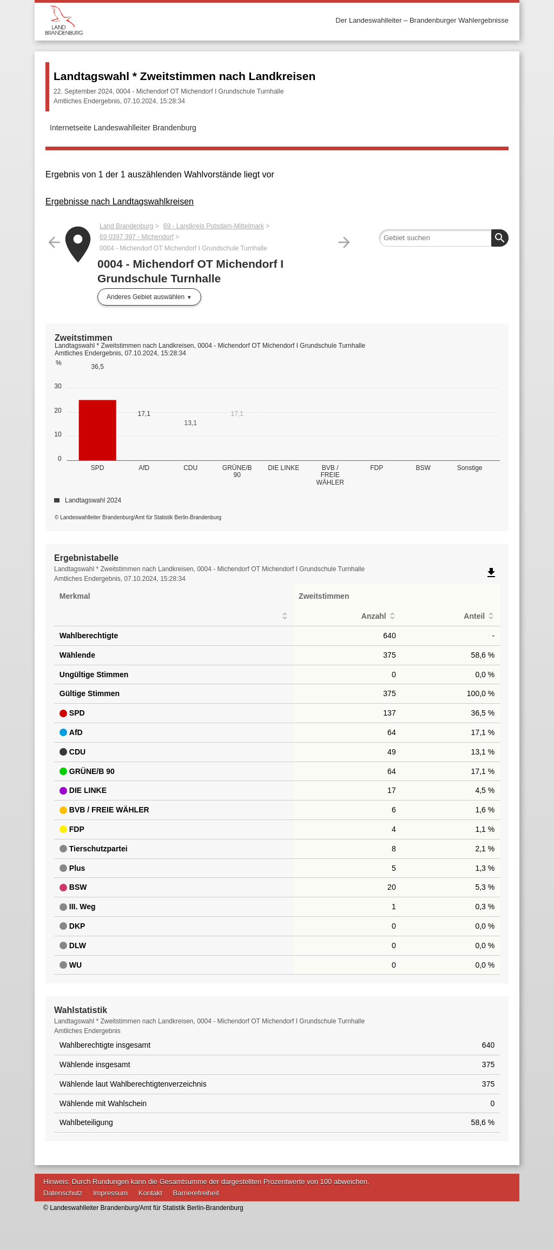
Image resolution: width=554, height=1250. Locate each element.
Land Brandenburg (126, 226)
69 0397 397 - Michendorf (137, 237)
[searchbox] (444, 238)
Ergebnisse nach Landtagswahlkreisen (119, 201)
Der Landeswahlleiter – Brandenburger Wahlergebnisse (422, 20)
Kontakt (150, 1193)
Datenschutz (62, 1193)
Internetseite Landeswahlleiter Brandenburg (123, 127)
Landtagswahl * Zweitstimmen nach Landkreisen (184, 76)
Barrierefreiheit (196, 1193)
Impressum (110, 1193)
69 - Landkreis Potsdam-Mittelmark (213, 226)
